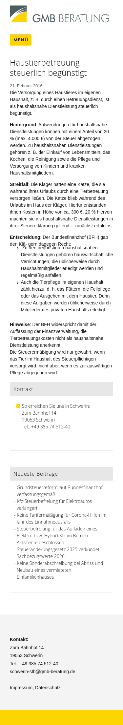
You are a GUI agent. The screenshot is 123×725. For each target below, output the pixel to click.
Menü (20, 39)
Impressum (21, 687)
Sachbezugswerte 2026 (41, 556)
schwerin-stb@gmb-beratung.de (42, 671)
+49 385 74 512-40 (50, 427)
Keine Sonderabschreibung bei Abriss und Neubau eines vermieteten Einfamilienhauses (60, 570)
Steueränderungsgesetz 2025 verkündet (58, 549)
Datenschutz (48, 687)
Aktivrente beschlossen (40, 542)
